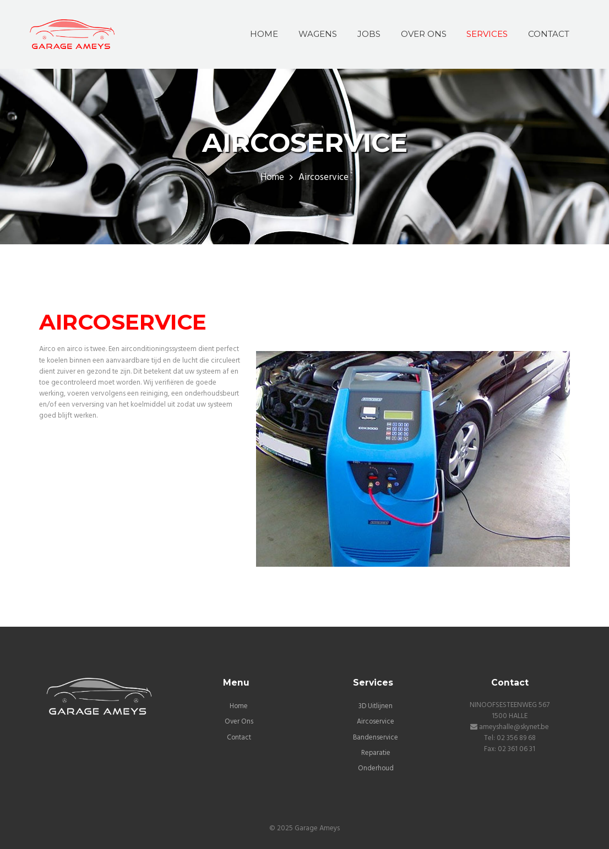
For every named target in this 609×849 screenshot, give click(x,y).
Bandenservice (375, 737)
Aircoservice (375, 721)
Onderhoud (375, 768)
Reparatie (375, 752)
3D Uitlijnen (375, 706)
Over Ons (238, 721)
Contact (238, 737)
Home (272, 177)
